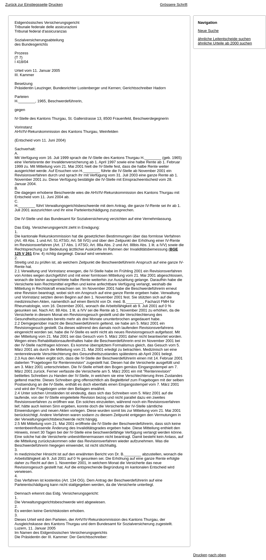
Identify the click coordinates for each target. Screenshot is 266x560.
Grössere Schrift (173, 4)
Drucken (56, 4)
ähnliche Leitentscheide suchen (224, 39)
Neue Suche (208, 30)
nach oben (217, 555)
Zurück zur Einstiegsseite (26, 4)
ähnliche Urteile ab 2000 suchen (225, 43)
